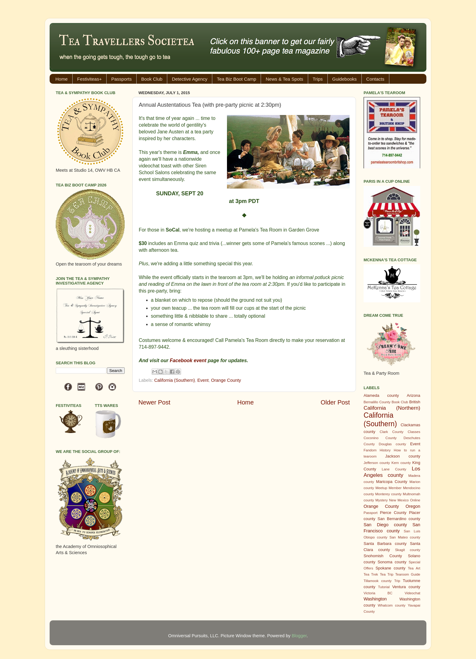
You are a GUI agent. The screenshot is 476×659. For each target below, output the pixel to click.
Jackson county (402, 456)
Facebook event (188, 360)
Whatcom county (391, 605)
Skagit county (407, 550)
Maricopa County (391, 481)
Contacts (375, 79)
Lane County (394, 469)
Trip (397, 581)
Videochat (412, 593)
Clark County (391, 432)
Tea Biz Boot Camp (236, 79)
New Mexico (399, 500)
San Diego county (385, 524)
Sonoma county (392, 562)
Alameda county (381, 395)
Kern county (401, 463)
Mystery (381, 500)
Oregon (413, 506)
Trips (318, 79)
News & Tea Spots (284, 79)
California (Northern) (392, 408)
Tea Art (414, 568)
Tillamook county (377, 581)
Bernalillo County (377, 402)
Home (61, 79)
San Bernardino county (399, 518)
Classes (414, 432)
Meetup (381, 488)
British (414, 402)
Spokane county (390, 568)
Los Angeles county (392, 472)
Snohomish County (383, 556)
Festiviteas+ (89, 79)
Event (203, 380)
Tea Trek (371, 574)
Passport (370, 513)
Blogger (299, 635)
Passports (121, 79)
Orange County (226, 380)
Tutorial (384, 587)
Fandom (370, 450)
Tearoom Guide (407, 574)
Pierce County (393, 512)
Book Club (151, 79)
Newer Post (154, 402)
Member (395, 488)
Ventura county (406, 586)
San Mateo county (405, 537)
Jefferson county (377, 463)
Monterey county (388, 494)
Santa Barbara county (385, 543)
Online (415, 500)
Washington (375, 598)
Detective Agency (189, 79)
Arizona (413, 395)
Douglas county (392, 444)
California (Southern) (174, 380)
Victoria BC (378, 593)
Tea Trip (386, 574)
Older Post (335, 402)
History (385, 450)
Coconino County (380, 438)
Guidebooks (344, 79)
